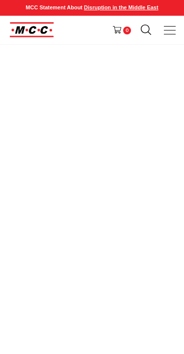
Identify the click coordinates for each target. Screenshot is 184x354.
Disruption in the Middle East (121, 7)
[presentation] (170, 30)
